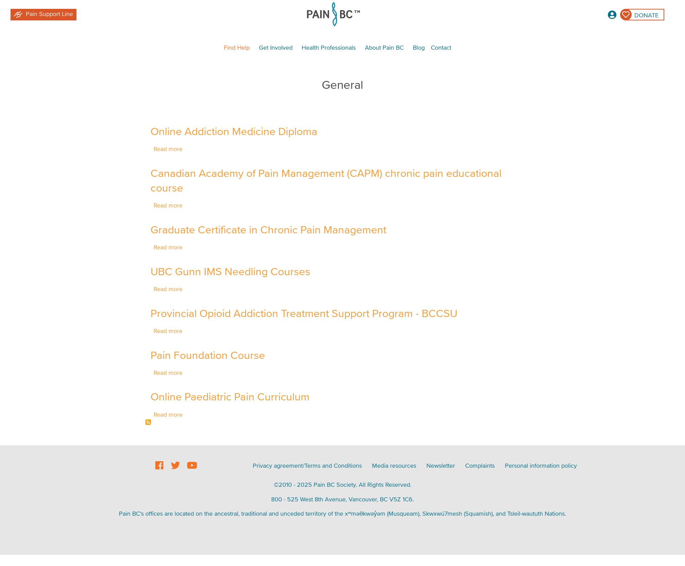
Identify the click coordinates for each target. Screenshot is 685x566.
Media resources (394, 465)
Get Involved (276, 47)
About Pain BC (384, 47)
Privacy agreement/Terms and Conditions (307, 465)
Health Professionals (329, 47)
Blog (419, 47)
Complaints (480, 465)
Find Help (237, 47)
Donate (646, 15)
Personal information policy (541, 465)
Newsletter (440, 465)
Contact (441, 47)
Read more (168, 148)
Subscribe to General (148, 422)
